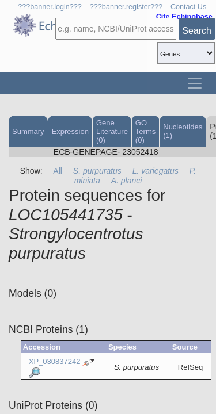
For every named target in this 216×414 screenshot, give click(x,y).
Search (196, 31)
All (57, 170)
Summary (28, 131)
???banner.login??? (50, 7)
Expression (70, 131)
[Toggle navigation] (194, 83)
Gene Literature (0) (112, 131)
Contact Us (188, 7)
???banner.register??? (126, 7)
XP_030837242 (55, 361)
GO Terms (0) (145, 131)
